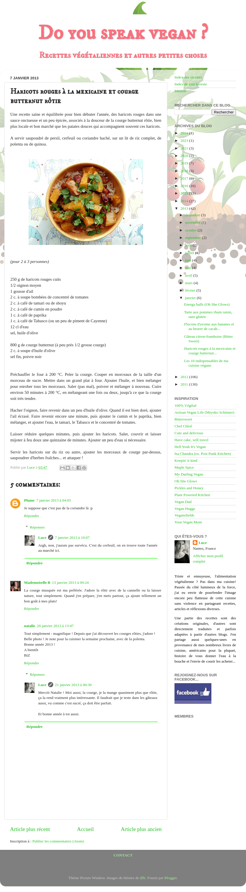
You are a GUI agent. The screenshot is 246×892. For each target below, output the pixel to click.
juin (188, 260)
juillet (190, 253)
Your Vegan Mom (188, 522)
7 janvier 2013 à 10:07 (72, 537)
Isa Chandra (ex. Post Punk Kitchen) (202, 453)
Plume (29, 500)
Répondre (31, 516)
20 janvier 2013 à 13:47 (55, 626)
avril (189, 275)
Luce (42, 537)
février (190, 290)
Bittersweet (183, 419)
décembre (193, 215)
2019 (184, 163)
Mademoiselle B (37, 582)
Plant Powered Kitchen (192, 495)
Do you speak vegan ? (123, 33)
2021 (184, 148)
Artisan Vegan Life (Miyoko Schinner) (204, 412)
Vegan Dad (183, 502)
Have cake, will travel (191, 440)
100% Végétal (185, 405)
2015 (184, 193)
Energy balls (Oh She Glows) (207, 304)
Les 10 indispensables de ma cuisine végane (206, 363)
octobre (191, 230)
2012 (184, 377)
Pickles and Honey (188, 488)
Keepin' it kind (185, 460)
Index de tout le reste (190, 84)
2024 (184, 133)
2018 (184, 171)
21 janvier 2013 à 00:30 (73, 685)
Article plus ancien (141, 829)
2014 (184, 201)
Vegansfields (184, 515)
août (189, 245)
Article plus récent (30, 829)
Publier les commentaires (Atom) (58, 841)
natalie (29, 626)
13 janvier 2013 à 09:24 (70, 582)
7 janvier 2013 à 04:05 (53, 500)
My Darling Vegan (188, 474)
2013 (184, 208)
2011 (184, 384)
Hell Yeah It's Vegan (190, 447)
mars (189, 283)
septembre (193, 237)
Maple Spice (184, 467)
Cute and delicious (188, 433)
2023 (184, 140)
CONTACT (123, 855)
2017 (184, 178)
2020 (184, 156)
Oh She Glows (185, 481)
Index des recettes (188, 77)
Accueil (85, 829)
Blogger (170, 878)
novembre (193, 222)
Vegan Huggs (184, 508)
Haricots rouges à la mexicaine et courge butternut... (210, 350)
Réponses (37, 527)
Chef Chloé (183, 426)
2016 (184, 186)
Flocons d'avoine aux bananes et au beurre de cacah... (209, 326)
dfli (142, 878)
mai (188, 268)
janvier (191, 298)
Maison (180, 91)
